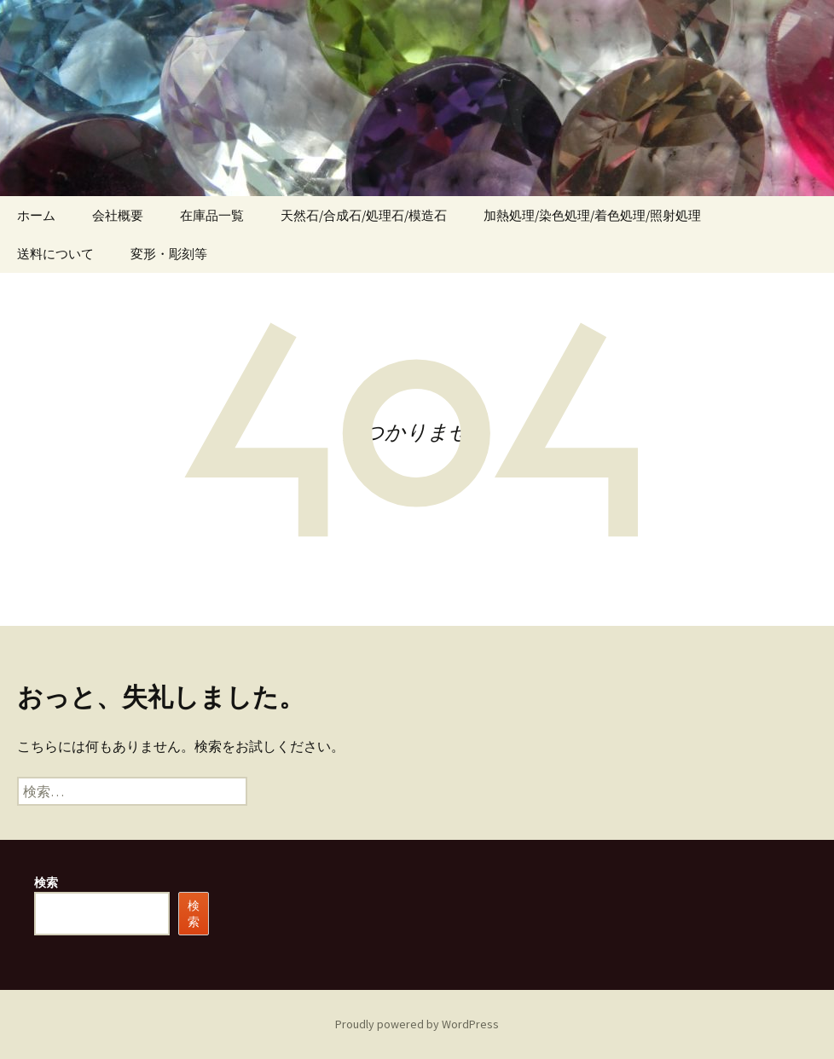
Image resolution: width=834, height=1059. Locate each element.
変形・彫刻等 (168, 254)
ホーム (36, 215)
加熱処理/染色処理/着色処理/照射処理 (592, 215)
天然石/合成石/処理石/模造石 (364, 215)
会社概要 (117, 215)
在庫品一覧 (212, 215)
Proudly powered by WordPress (417, 1024)
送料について (55, 254)
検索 (46, 882)
